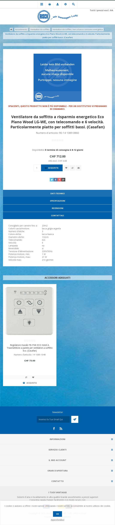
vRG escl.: (53, 160)
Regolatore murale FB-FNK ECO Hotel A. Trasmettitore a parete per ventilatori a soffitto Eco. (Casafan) (30, 348)
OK (57, 514)
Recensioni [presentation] (57, 208)
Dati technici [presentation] (57, 193)
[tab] (57, 193)
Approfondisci (57, 519)
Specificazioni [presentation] (57, 200)
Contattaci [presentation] (57, 215)
